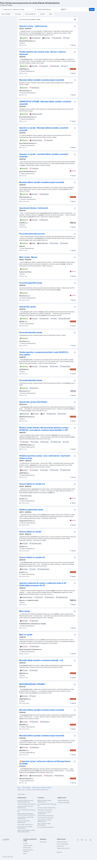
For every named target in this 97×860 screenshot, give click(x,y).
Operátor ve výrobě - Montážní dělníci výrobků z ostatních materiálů (43, 129)
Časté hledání (22, 794)
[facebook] (77, 839)
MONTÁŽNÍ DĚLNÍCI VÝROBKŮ (32, 684)
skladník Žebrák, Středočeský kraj (46, 815)
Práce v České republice (62, 844)
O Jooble (25, 843)
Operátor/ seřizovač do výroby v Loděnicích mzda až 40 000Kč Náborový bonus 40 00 (42, 584)
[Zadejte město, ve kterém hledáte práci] (50, 9)
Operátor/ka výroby (27, 307)
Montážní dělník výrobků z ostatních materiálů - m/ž (41, 660)
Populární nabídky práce (63, 800)
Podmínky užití (60, 846)
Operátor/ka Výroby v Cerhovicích (33, 208)
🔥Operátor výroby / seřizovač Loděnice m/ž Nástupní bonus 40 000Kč (45, 762)
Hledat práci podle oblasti (64, 802)
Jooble (11, 856)
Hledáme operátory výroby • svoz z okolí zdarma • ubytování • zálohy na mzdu (45, 457)
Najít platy (59, 852)
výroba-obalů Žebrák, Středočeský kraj (26, 804)
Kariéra (25, 853)
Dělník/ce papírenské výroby (31, 510)
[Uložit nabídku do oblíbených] (74, 26)
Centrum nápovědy (27, 845)
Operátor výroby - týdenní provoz (33, 26)
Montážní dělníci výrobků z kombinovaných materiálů (41, 80)
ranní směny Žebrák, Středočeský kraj (46, 807)
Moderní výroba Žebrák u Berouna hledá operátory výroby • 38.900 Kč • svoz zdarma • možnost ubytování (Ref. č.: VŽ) (44, 429)
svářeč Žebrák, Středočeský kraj (45, 817)
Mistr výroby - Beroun (28, 257)
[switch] (75, 19)
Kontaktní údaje (27, 847)
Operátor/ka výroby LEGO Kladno (33, 402)
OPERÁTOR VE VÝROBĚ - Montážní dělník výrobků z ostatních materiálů (45, 102)
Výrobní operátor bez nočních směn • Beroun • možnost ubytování (42, 53)
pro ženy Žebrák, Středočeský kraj (46, 827)
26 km (63, 9)
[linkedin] (90, 839)
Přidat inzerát (43, 842)
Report (73, 45)
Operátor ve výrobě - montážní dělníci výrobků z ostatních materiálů (43, 155)
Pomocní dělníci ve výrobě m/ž (32, 484)
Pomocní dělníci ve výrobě (30, 532)
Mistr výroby (24, 611)
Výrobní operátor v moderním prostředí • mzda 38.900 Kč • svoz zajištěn (44, 353)
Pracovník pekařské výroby (30, 283)
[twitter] (86, 839)
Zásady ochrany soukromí (63, 848)
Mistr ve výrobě (25, 635)
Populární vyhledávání (62, 842)
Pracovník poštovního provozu (32, 234)
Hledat (92, 9)
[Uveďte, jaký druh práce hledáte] (16, 9)
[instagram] (81, 839)
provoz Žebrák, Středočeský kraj (25, 824)
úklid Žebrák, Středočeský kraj (45, 809)
